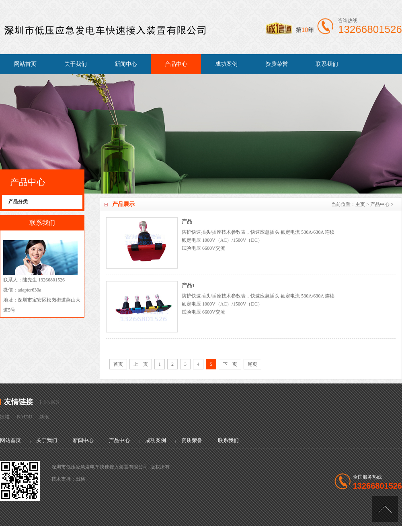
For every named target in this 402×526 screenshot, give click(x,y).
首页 (118, 364)
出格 (5, 417)
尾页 (252, 364)
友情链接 (18, 402)
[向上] (385, 509)
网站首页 (25, 64)
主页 (360, 204)
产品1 (188, 285)
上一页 (140, 364)
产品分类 (18, 201)
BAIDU (24, 417)
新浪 (44, 417)
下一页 (230, 364)
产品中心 (176, 64)
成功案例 (226, 64)
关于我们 (75, 64)
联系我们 (327, 64)
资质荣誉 (276, 64)
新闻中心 (126, 64)
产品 (187, 221)
